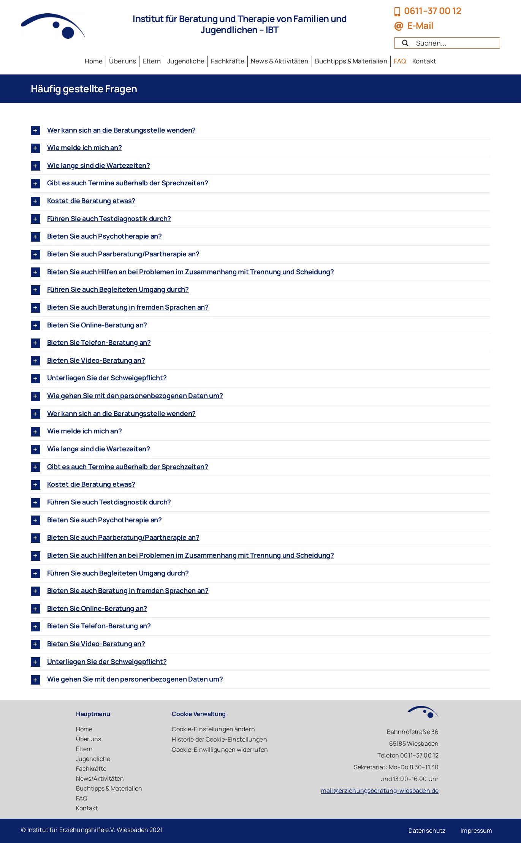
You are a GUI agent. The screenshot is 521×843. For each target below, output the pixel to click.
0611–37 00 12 (432, 10)
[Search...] (447, 43)
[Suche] (405, 42)
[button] (261, 130)
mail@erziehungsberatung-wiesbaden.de (380, 790)
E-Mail (420, 25)
